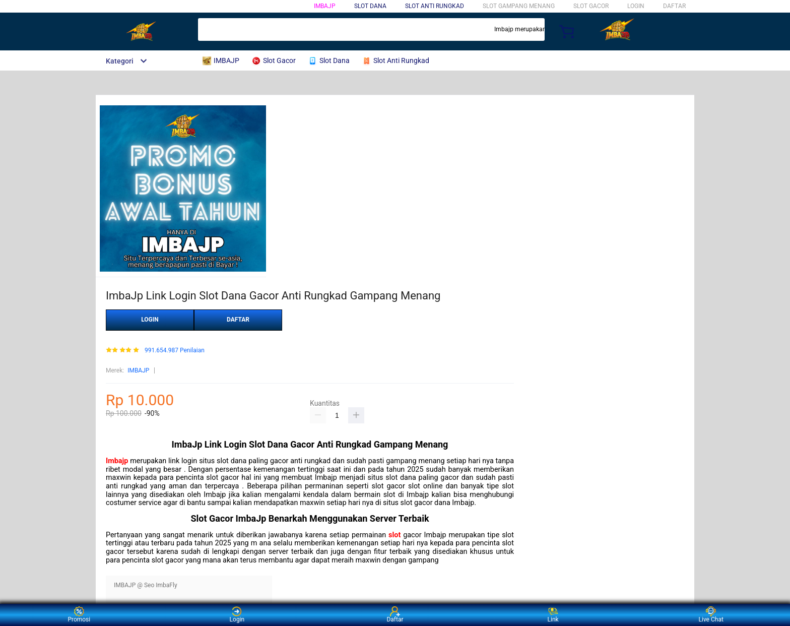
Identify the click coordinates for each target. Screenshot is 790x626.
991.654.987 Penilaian (175, 350)
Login (237, 614)
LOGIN (635, 6)
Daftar (394, 614)
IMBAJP (325, 6)
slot (394, 535)
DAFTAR (674, 6)
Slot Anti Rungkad (434, 6)
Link (553, 614)
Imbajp (117, 461)
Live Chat (711, 614)
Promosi (79, 614)
